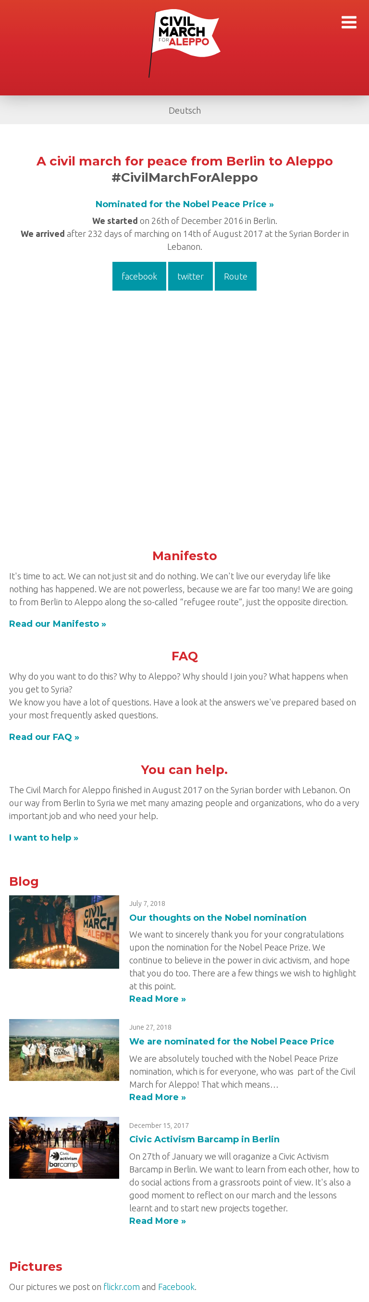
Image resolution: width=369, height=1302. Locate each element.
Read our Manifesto (54, 624)
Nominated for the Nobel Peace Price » (185, 204)
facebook (139, 276)
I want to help (40, 838)
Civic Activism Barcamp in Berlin (204, 1139)
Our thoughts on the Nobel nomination (218, 918)
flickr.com (121, 1286)
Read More (154, 999)
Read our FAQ (40, 737)
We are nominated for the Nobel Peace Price (231, 1041)
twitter (190, 276)
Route (235, 276)
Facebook (176, 1286)
